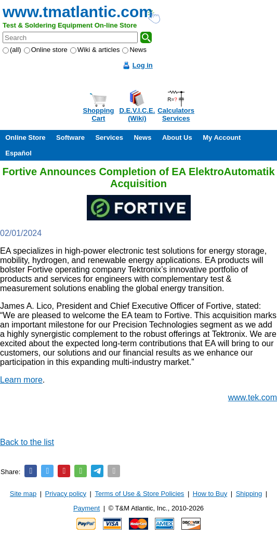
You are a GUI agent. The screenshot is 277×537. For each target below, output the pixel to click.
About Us (177, 137)
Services (109, 137)
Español (18, 153)
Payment (86, 508)
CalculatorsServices (175, 114)
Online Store (25, 137)
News (134, 50)
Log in (143, 65)
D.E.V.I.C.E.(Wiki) (137, 114)
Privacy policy (65, 493)
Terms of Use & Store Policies (139, 493)
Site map (23, 493)
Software (70, 137)
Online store (46, 50)
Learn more (21, 379)
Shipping (249, 493)
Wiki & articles (95, 50)
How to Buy (210, 493)
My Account (222, 137)
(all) (12, 50)
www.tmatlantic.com (78, 11)
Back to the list (27, 442)
